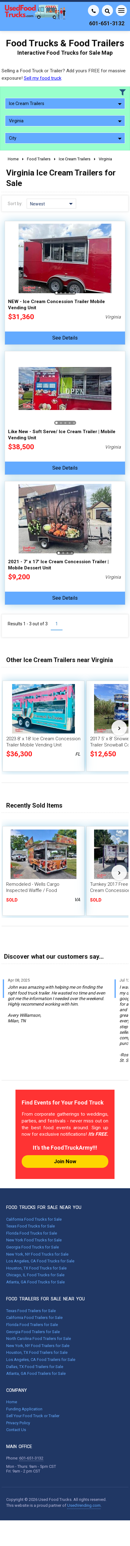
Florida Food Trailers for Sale (32, 1324)
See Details (65, 338)
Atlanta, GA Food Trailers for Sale (36, 1373)
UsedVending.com (84, 1505)
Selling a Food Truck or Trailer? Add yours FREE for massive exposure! (64, 74)
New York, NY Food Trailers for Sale (37, 1345)
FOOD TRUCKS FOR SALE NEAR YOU (43, 1207)
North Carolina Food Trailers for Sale (38, 1338)
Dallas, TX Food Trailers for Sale (34, 1366)
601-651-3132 (31, 1458)
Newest (51, 203)
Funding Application (24, 1409)
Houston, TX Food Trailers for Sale (36, 1352)
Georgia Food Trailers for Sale (33, 1331)
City (65, 138)
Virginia (65, 120)
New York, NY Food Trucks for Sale (37, 1254)
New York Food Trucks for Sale (34, 1240)
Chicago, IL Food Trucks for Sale (35, 1275)
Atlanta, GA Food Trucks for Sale (35, 1282)
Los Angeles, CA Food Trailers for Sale (40, 1359)
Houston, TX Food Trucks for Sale (36, 1268)
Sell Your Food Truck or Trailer (32, 1415)
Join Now (65, 1161)
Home (11, 1402)
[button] (56, 293)
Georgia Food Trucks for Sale (32, 1247)
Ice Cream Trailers (65, 103)
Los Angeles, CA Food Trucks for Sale (40, 1261)
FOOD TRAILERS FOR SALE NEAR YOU (45, 1298)
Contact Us (16, 1429)
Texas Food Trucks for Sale (30, 1226)
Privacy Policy (18, 1423)
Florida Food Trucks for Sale (31, 1233)
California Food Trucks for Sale (34, 1219)
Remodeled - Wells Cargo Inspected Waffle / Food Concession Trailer (32, 890)
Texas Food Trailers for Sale (31, 1310)
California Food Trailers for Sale (34, 1317)
